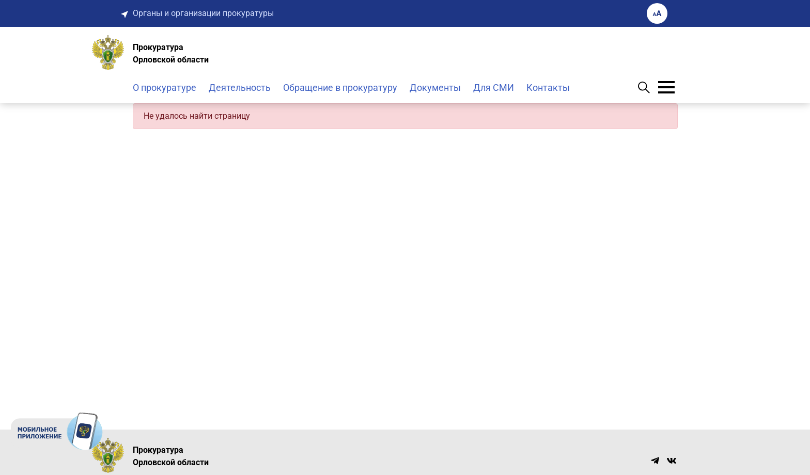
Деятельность (240, 87)
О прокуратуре (164, 87)
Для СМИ (493, 87)
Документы (435, 87)
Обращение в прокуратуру (340, 87)
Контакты (548, 87)
